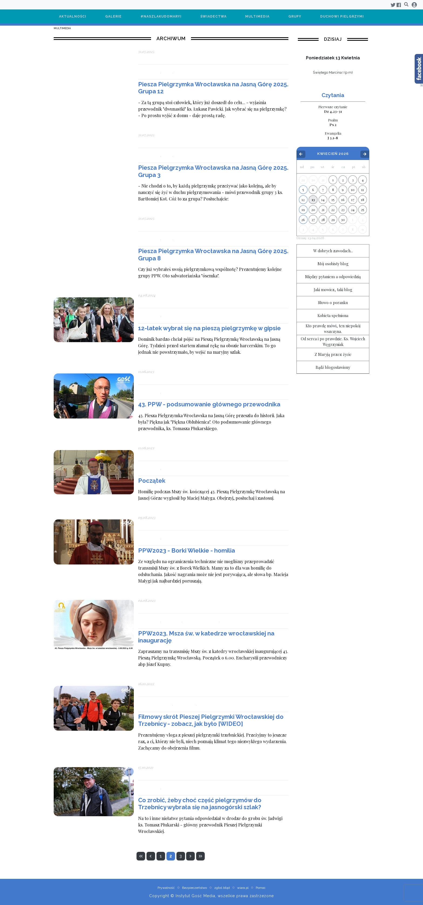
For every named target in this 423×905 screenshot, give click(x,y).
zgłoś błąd (222, 888)
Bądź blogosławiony (333, 367)
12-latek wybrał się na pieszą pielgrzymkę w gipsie (209, 328)
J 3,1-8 (333, 135)
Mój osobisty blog (333, 263)
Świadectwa (213, 16)
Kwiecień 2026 (333, 154)
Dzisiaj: (310, 238)
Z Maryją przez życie (333, 354)
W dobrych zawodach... (333, 250)
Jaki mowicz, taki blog (333, 289)
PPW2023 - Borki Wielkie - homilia (186, 550)
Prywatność (166, 888)
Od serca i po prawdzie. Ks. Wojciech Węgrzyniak (333, 341)
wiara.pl (242, 888)
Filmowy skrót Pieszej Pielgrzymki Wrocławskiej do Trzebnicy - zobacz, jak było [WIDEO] (211, 720)
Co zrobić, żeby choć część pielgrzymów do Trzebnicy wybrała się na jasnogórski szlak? (199, 804)
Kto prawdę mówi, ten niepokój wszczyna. (333, 328)
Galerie (113, 16)
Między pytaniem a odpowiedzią (333, 276)
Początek (151, 480)
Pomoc (260, 888)
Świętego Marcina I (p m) (333, 72)
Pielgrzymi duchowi (201, 621)
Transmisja (230, 621)
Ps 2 (333, 122)
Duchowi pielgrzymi (342, 16)
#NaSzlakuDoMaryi (161, 16)
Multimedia (257, 16)
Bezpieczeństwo (194, 888)
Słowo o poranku (333, 302)
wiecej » (333, 80)
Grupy (294, 16)
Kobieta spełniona (333, 315)
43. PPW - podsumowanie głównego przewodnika (209, 404)
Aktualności (72, 16)
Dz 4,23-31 (332, 109)
